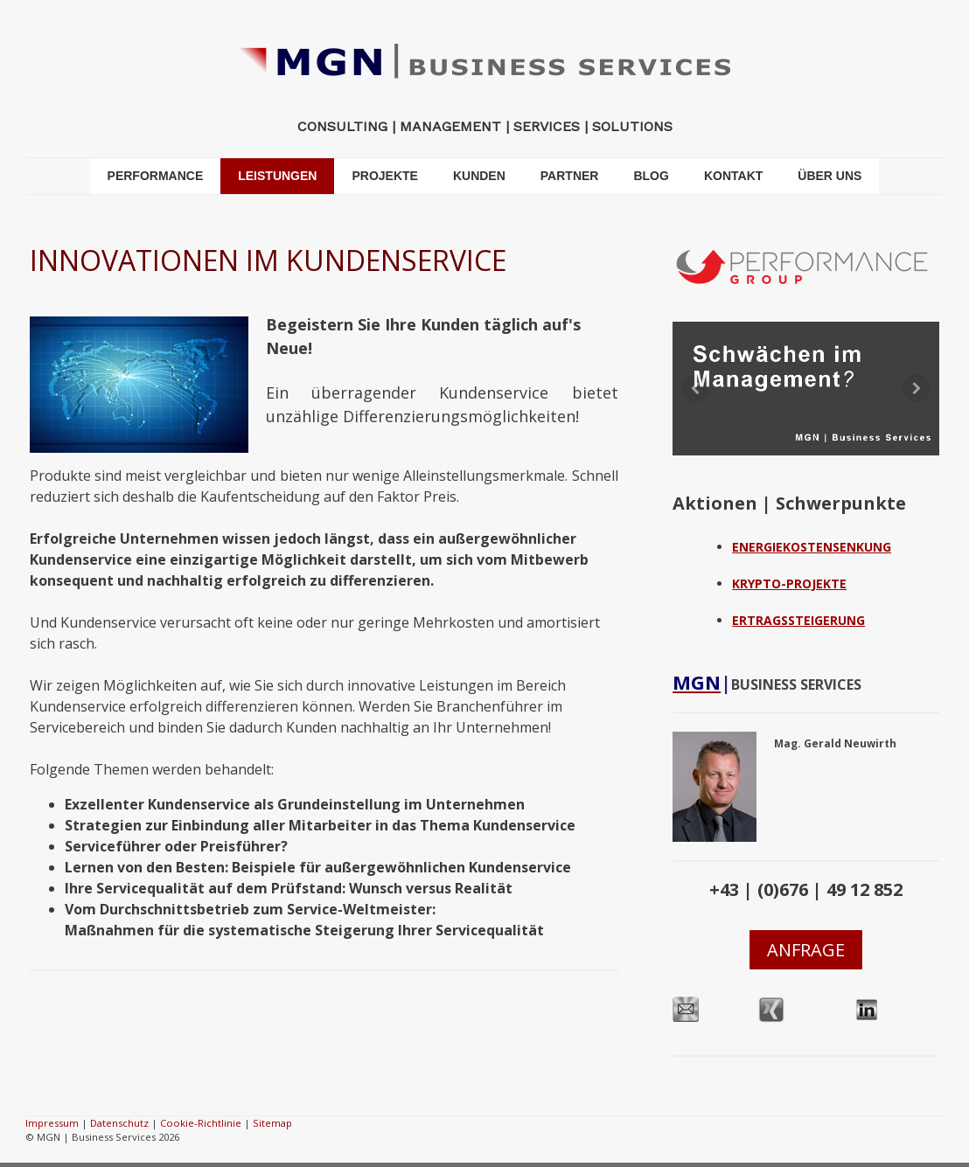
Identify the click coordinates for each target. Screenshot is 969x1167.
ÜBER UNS (829, 176)
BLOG (650, 176)
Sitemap (272, 1122)
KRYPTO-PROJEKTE (789, 583)
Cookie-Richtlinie (200, 1122)
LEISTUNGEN (277, 176)
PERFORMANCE (156, 176)
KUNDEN (479, 176)
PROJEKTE (384, 176)
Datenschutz (119, 1122)
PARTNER (569, 176)
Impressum (52, 1122)
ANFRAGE (806, 950)
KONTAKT (733, 176)
